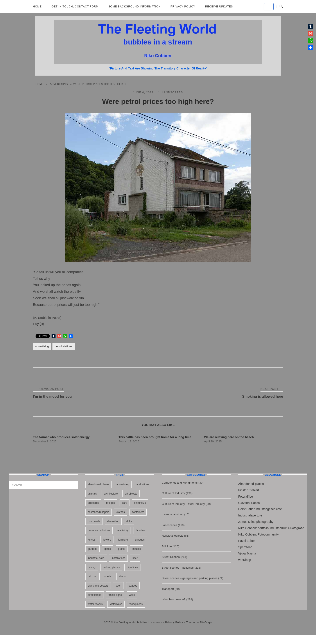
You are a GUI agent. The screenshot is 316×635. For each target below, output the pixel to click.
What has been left (173, 599)
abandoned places (98, 484)
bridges (110, 502)
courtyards (94, 521)
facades (140, 530)
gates (107, 548)
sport (118, 585)
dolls (129, 521)
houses (136, 548)
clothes (120, 512)
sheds (107, 576)
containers (138, 512)
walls (132, 594)
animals (92, 493)
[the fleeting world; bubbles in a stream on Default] (269, 6)
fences (91, 539)
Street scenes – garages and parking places (189, 578)
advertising (59, 84)
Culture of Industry (173, 493)
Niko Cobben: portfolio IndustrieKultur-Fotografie (271, 528)
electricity (122, 530)
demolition (113, 521)
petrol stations (63, 346)
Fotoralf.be (245, 496)
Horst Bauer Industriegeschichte (260, 509)
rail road (92, 576)
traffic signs (115, 594)
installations (118, 558)
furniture (123, 539)
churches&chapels (98, 512)
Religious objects (172, 535)
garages (140, 539)
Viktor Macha (247, 553)
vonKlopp (244, 560)
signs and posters (98, 585)
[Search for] (43, 485)
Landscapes (172, 92)
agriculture (142, 484)
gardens (92, 548)
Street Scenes (171, 557)
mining (91, 567)
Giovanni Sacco (249, 503)
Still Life (167, 546)
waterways (116, 604)
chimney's (140, 502)
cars (124, 502)
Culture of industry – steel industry (183, 504)
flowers (107, 539)
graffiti (121, 548)
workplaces (136, 604)
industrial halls (96, 558)
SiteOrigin (205, 622)
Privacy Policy (183, 6)
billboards (93, 502)
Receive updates (219, 6)
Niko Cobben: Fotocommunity (258, 534)
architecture (111, 493)
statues (133, 585)
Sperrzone (245, 547)
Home (37, 6)
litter (135, 558)
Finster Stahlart (248, 490)
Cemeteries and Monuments (180, 482)
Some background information (134, 6)
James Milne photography (255, 521)
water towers (95, 604)
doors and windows (99, 530)
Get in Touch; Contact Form (75, 6)
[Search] (73, 483)
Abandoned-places (251, 484)
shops (122, 576)
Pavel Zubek (246, 541)
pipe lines (132, 567)
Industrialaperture (250, 515)
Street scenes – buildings (178, 567)
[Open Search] (281, 7)
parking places (111, 567)
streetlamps (94, 594)
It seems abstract (172, 514)
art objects (131, 493)
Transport (168, 589)
